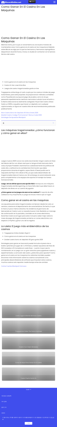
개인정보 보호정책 (6, 396)
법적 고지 (4, 407)
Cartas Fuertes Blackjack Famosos (13, 266)
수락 (28, 423)
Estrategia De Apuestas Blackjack (13, 117)
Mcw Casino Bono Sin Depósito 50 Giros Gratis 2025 (19, 113)
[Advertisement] (28, 23)
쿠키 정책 (4, 401)
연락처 (3, 413)
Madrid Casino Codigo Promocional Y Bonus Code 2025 (21, 115)
